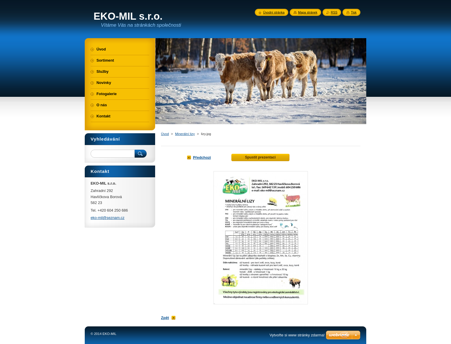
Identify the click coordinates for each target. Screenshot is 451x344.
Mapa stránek (307, 12)
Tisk (354, 12)
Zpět (165, 318)
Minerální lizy (185, 134)
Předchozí (202, 157)
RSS (334, 12)
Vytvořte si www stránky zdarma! (297, 335)
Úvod (165, 134)
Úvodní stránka (273, 12)
